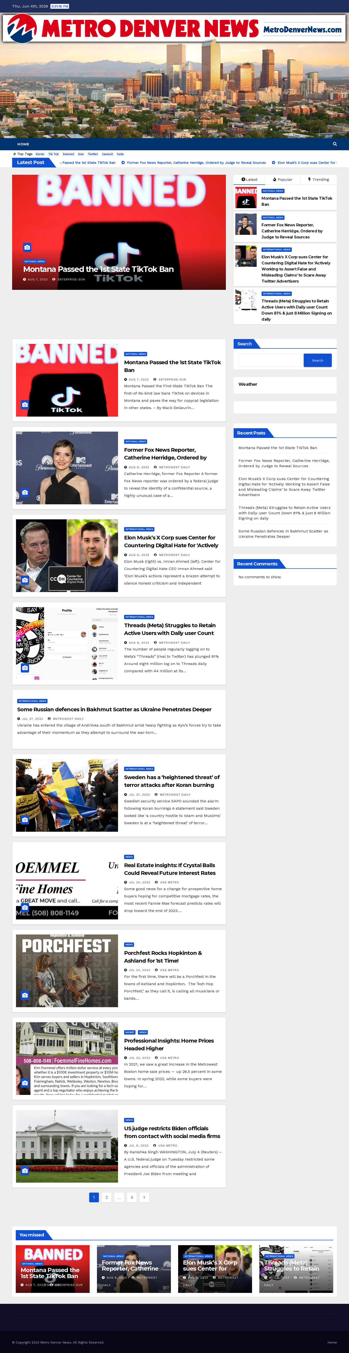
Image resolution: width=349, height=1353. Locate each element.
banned (68, 154)
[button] (335, 144)
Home (23, 144)
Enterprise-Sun (68, 279)
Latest (249, 179)
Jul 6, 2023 (139, 1145)
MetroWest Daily (172, 467)
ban (81, 154)
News (129, 856)
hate (120, 154)
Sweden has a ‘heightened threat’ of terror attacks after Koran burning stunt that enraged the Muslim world (173, 785)
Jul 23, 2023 (139, 970)
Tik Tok (53, 154)
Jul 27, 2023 (32, 718)
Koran (40, 154)
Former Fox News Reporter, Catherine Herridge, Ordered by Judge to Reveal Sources (165, 458)
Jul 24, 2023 (139, 882)
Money (130, 1032)
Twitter (93, 154)
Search (244, 343)
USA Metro (167, 882)
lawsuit (107, 154)
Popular (283, 179)
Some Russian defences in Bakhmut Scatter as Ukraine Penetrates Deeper (114, 709)
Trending (318, 179)
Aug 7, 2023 (38, 279)
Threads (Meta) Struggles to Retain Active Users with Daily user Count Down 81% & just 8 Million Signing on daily (284, 513)
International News (276, 249)
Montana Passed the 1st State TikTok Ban (98, 269)
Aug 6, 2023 (139, 467)
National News (34, 261)
